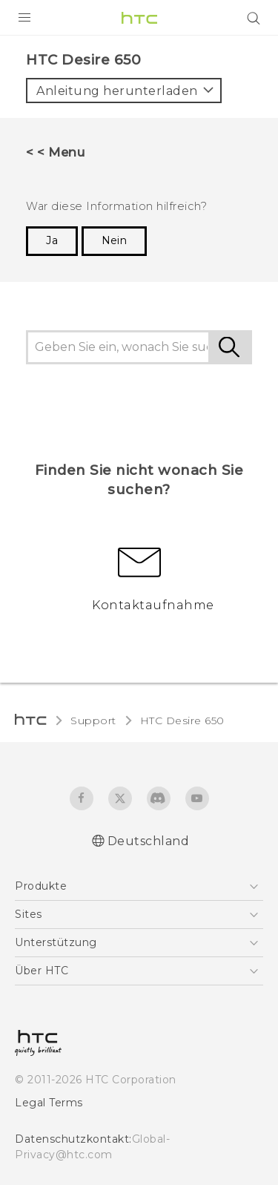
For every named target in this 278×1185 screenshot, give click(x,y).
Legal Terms (49, 1102)
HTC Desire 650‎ (182, 720)
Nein (114, 240)
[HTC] (139, 18)
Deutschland (148, 841)
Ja (52, 240)
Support (93, 720)
